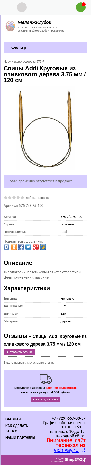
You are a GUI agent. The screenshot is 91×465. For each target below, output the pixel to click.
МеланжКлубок (34, 22)
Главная (13, 419)
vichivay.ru (66, 449)
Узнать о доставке (45, 399)
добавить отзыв (37, 198)
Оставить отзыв (19, 352)
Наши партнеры (20, 437)
